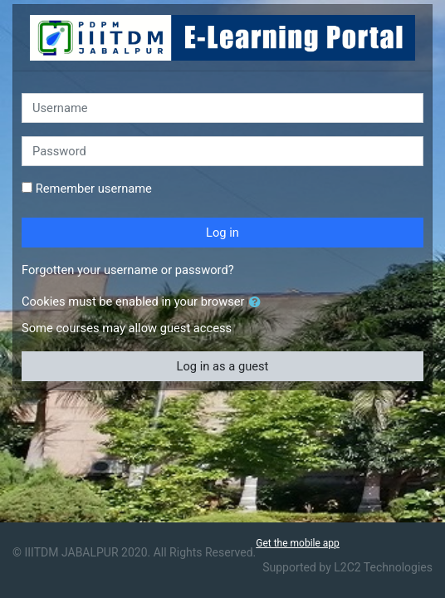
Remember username (94, 188)
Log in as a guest (223, 366)
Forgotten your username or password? (128, 269)
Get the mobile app (298, 543)
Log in (222, 232)
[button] (258, 302)
